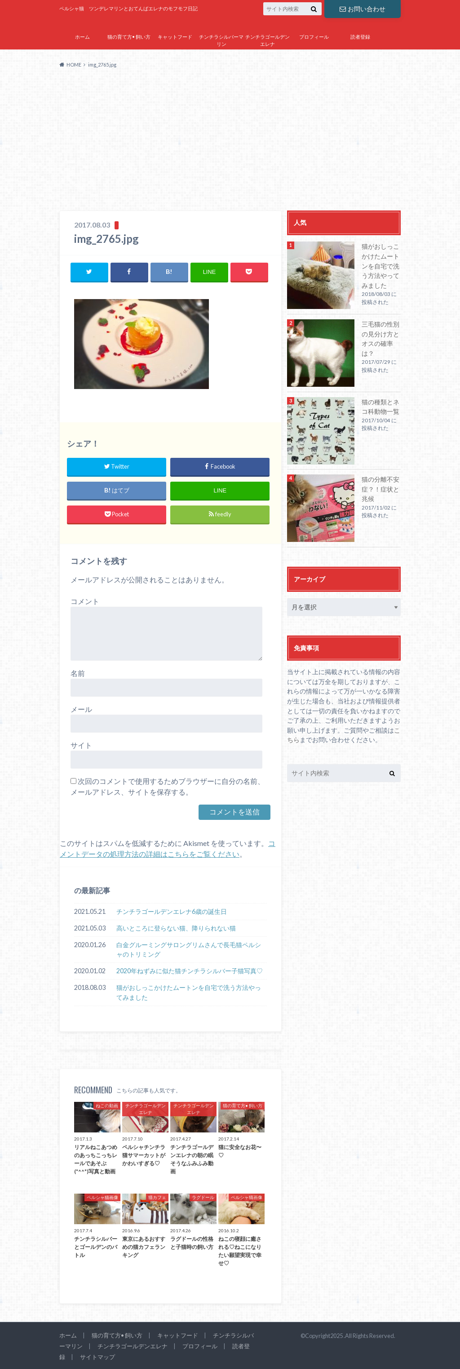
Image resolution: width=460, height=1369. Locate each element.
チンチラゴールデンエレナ (267, 40)
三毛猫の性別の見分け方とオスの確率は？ (380, 338)
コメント (85, 601)
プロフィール (314, 37)
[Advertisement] (230, 143)
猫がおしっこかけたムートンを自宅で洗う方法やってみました (188, 992)
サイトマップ (314, 57)
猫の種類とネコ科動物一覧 (380, 407)
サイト (81, 745)
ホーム (82, 37)
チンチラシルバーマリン (221, 40)
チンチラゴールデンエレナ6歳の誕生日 (171, 911)
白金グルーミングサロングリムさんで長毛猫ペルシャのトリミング (188, 949)
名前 (78, 673)
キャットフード (175, 37)
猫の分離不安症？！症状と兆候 (380, 488)
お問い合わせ (362, 9)
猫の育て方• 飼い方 (128, 37)
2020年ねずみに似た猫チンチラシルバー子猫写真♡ (189, 971)
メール (81, 709)
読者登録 (360, 37)
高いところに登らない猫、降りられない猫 (176, 928)
